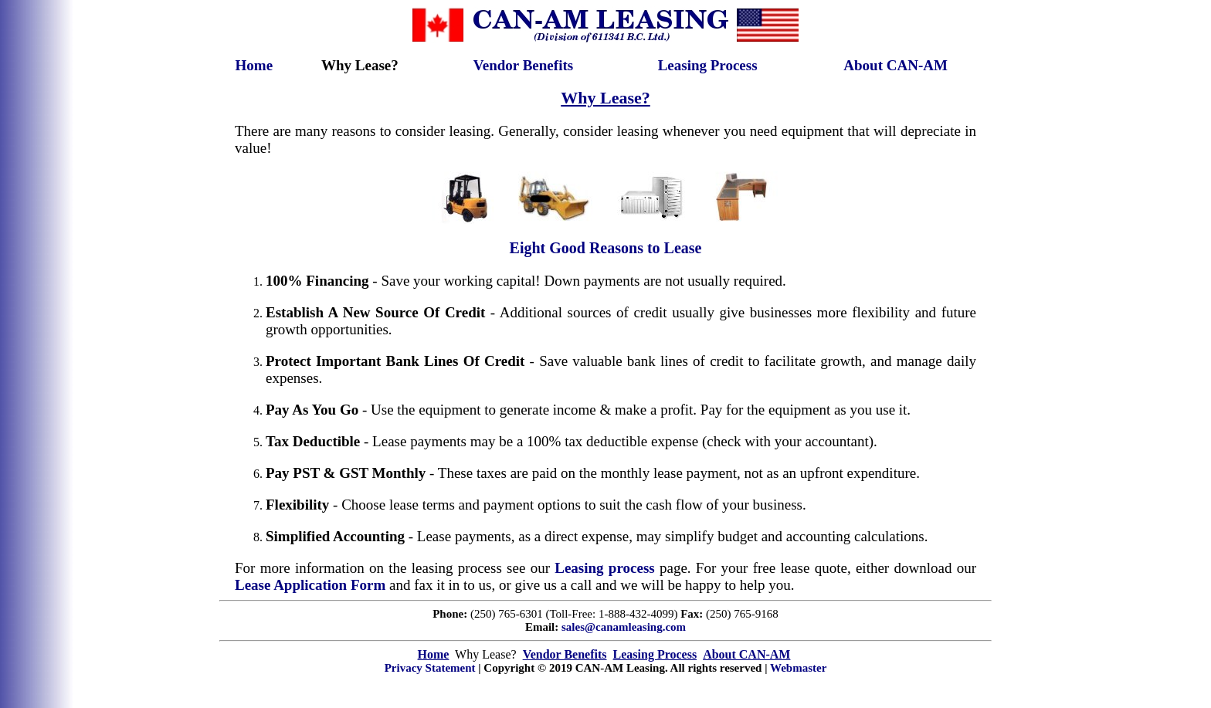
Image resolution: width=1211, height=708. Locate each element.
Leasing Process (708, 65)
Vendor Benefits (523, 65)
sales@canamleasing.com (623, 627)
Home (254, 65)
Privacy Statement (430, 668)
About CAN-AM (895, 65)
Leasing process (604, 568)
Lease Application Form (310, 585)
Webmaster (798, 668)
